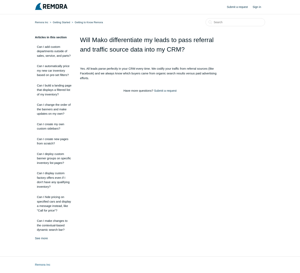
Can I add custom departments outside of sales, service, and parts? (54, 51)
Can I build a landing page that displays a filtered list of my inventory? (54, 90)
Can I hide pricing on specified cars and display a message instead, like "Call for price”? (54, 203)
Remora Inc (41, 22)
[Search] (235, 22)
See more (41, 238)
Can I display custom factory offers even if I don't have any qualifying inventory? (53, 179)
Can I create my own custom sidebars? (50, 126)
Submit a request (237, 7)
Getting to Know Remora (89, 22)
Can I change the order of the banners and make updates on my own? (54, 109)
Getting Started (61, 22)
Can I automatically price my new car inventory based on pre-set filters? (53, 70)
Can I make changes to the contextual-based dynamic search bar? (52, 225)
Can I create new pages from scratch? (52, 141)
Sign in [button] (257, 7)
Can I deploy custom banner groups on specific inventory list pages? (54, 158)
